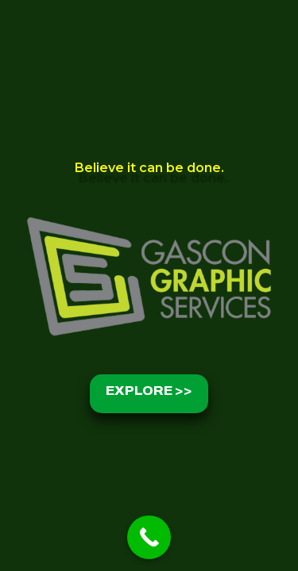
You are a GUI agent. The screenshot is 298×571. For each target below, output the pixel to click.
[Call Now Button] (149, 537)
